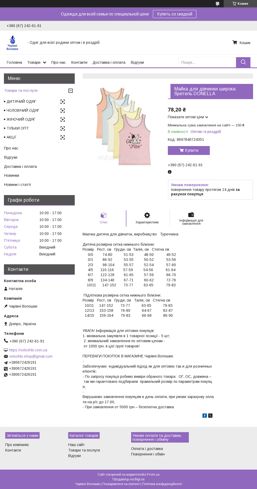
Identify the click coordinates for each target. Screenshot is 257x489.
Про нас (58, 62)
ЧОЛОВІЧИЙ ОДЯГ (23, 110)
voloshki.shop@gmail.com (30, 356)
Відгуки (137, 62)
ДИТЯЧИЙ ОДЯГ (21, 101)
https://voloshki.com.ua (28, 350)
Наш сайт (76, 445)
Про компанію (17, 445)
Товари (33, 62)
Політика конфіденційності (162, 484)
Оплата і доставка (147, 449)
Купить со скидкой (174, 14)
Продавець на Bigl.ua (128, 479)
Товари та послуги (21, 90)
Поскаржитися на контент (121, 484)
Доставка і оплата (109, 62)
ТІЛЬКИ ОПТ (18, 128)
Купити (191, 150)
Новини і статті (17, 184)
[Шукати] (243, 62)
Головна (14, 62)
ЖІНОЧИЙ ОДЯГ (21, 119)
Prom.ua (153, 474)
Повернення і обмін (148, 454)
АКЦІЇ (12, 137)
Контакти (79, 62)
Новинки (11, 175)
